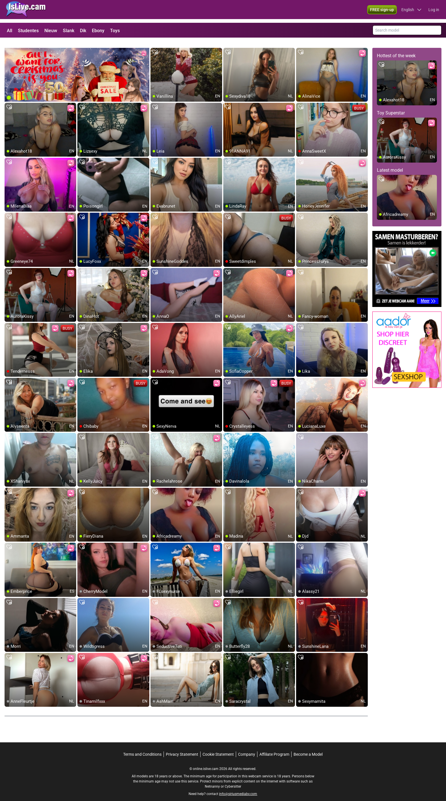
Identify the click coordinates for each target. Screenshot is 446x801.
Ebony (98, 30)
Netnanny (213, 780)
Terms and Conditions (142, 747)
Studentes (28, 30)
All (9, 30)
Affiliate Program (274, 747)
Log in (433, 11)
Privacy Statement (182, 747)
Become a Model (308, 747)
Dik (83, 30)
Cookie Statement (218, 747)
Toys (115, 30)
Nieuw (50, 30)
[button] (411, 11)
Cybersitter (233, 780)
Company (246, 747)
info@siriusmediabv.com (238, 787)
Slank (68, 30)
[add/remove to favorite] (155, 46)
